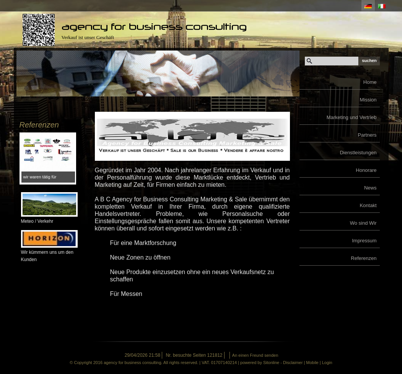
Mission (368, 100)
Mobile (312, 362)
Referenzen (363, 258)
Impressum (364, 240)
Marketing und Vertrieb (352, 117)
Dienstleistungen (358, 152)
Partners (367, 135)
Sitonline (271, 362)
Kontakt (368, 205)
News (370, 188)
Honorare (366, 170)
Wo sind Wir (363, 223)
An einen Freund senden (255, 355)
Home (370, 82)
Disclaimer (293, 362)
